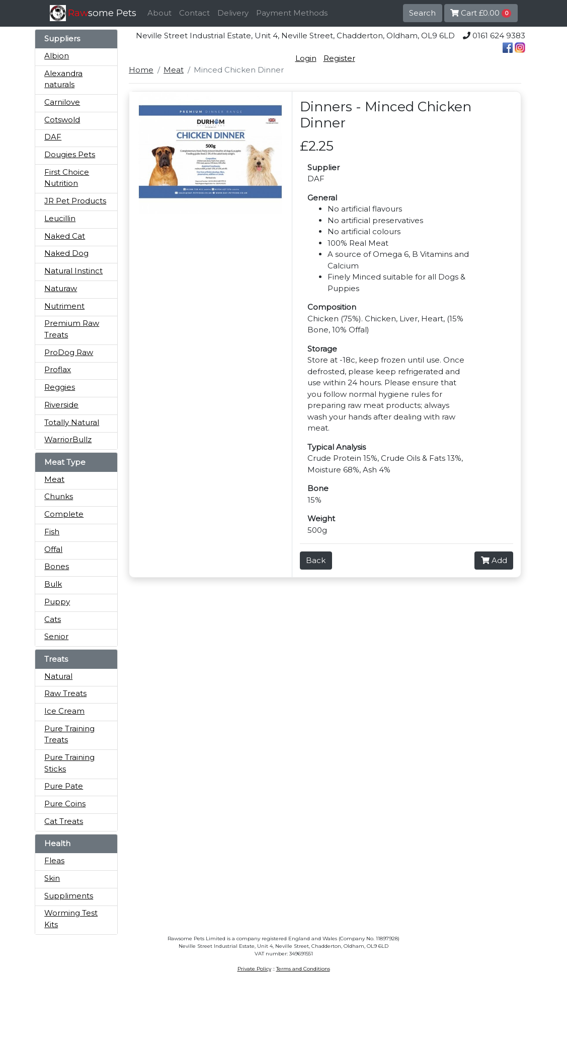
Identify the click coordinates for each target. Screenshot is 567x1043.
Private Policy (254, 968)
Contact (194, 13)
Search (422, 13)
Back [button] (316, 560)
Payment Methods (292, 13)
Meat (174, 70)
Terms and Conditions (303, 968)
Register (339, 58)
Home (141, 70)
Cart (481, 13)
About (159, 13)
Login (305, 58)
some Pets (102, 13)
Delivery (233, 13)
